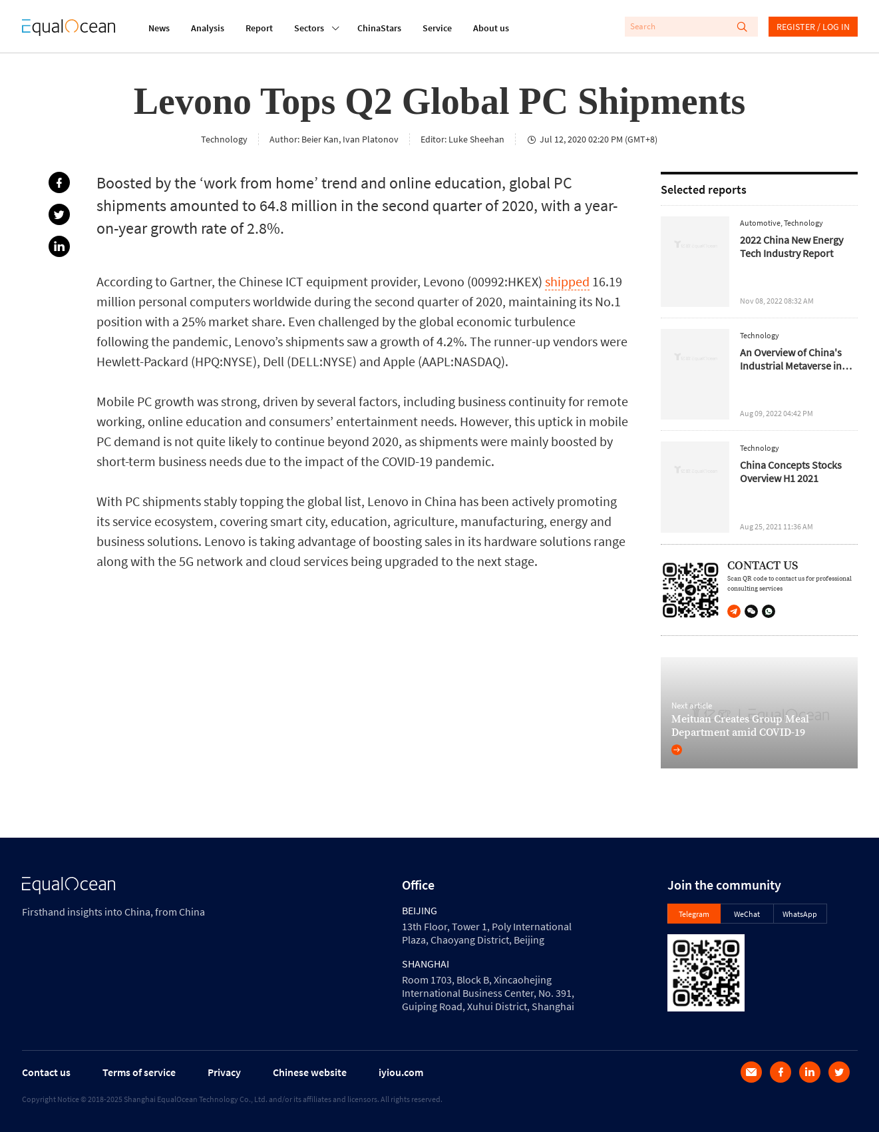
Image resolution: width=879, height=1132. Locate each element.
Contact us (46, 1072)
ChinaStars (379, 28)
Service (437, 28)
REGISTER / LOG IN (813, 27)
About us (491, 28)
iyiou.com (401, 1072)
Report (259, 28)
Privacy (224, 1072)
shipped (567, 281)
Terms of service (139, 1072)
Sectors (309, 26)
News (159, 28)
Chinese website (310, 1072)
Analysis (207, 28)
